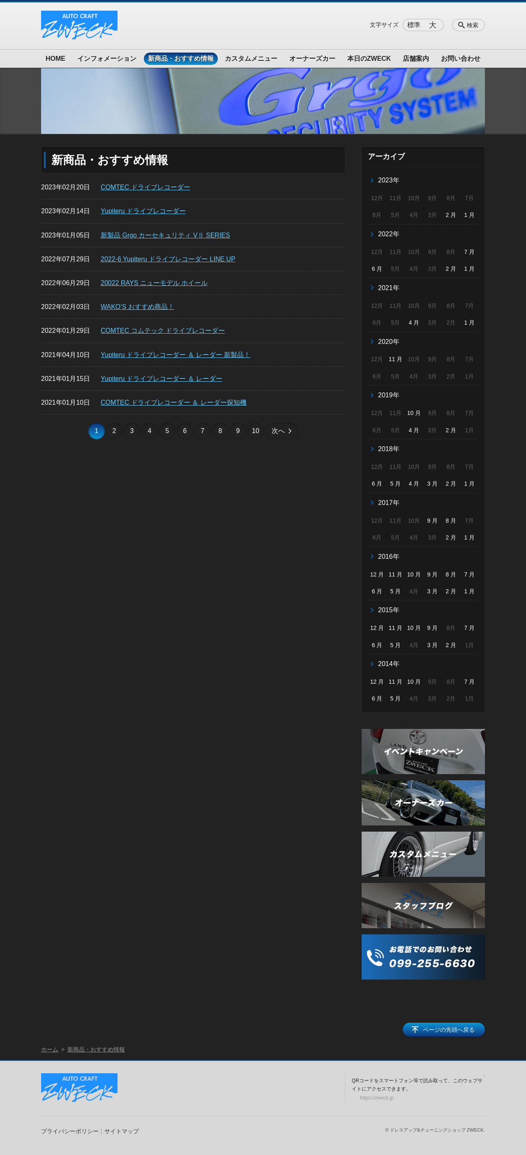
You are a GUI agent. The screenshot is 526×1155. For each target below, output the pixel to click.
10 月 (414, 413)
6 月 (377, 268)
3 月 (432, 483)
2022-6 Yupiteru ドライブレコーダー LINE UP (168, 259)
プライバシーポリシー (70, 1131)
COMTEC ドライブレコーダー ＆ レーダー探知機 (174, 402)
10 (255, 430)
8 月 (451, 520)
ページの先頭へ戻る (449, 1029)
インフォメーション (106, 58)
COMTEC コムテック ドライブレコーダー (163, 330)
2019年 (388, 395)
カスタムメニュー (251, 58)
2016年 (388, 556)
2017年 (388, 502)
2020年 (388, 341)
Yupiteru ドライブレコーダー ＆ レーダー (161, 378)
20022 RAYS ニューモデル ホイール (154, 282)
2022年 (388, 234)
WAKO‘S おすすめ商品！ (137, 306)
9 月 (432, 520)
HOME (55, 58)
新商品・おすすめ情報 (181, 58)
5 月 (395, 483)
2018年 (388, 448)
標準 (413, 24)
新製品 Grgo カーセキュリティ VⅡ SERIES (165, 235)
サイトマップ (121, 1131)
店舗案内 (416, 58)
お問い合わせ (460, 58)
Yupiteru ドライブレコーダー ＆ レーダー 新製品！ (176, 354)
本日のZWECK (369, 58)
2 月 (451, 215)
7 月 (469, 252)
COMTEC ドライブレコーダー (145, 187)
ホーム (49, 1049)
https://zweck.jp (377, 1098)
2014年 (388, 663)
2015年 (388, 609)
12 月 (377, 574)
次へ (278, 430)
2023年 (388, 180)
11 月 (395, 359)
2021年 (388, 287)
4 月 (414, 322)
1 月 (469, 215)
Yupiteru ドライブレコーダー (143, 210)
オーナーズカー (312, 58)
